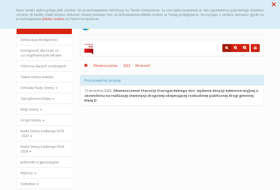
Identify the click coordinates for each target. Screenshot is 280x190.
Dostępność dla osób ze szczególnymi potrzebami (41, 53)
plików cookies (53, 19)
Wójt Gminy (31, 109)
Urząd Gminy (33, 120)
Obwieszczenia (105, 65)
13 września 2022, (171, 95)
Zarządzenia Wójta (37, 98)
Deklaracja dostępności (39, 39)
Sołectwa (29, 183)
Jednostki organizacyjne (40, 162)
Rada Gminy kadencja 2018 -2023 (42, 133)
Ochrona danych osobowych (43, 66)
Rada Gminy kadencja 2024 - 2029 (43, 149)
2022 (126, 65)
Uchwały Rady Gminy (39, 87)
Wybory (28, 172)
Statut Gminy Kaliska (37, 76)
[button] (274, 4)
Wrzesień (142, 65)
